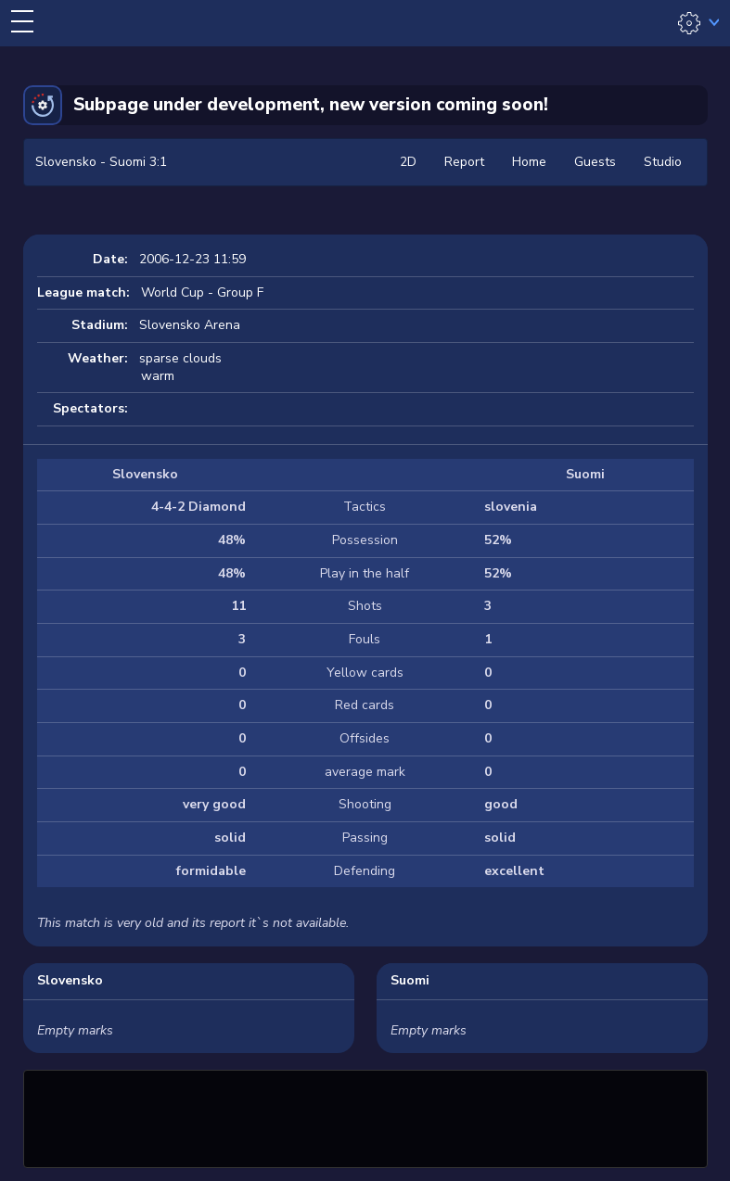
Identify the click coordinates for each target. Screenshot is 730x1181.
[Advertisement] (365, 1116)
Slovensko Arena (189, 325)
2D (408, 162)
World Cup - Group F (202, 292)
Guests (595, 162)
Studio (663, 162)
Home (529, 162)
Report (464, 162)
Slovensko (70, 980)
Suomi (410, 980)
